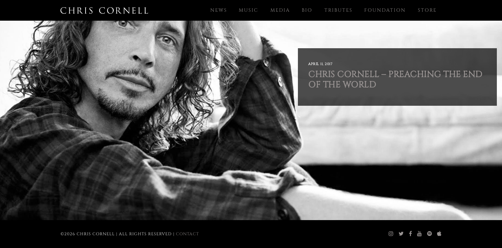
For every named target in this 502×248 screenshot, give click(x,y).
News (218, 10)
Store (427, 10)
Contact (187, 234)
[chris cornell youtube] (419, 234)
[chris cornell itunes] (439, 234)
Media (280, 10)
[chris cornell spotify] (429, 234)
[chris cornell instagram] (391, 234)
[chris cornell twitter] (401, 234)
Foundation (385, 10)
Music (248, 10)
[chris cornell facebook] (410, 234)
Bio (307, 10)
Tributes (338, 10)
